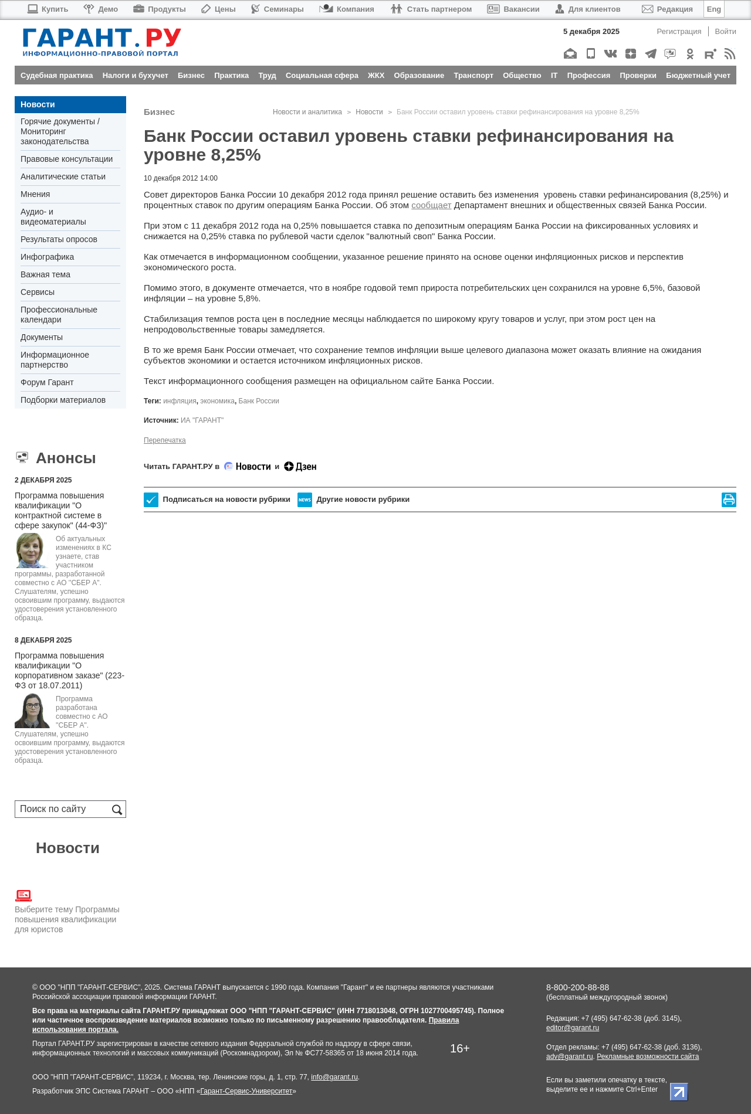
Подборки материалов (63, 400)
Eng (714, 9)
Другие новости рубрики (353, 500)
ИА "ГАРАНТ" (202, 420)
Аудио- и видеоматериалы (53, 216)
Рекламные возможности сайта (648, 1056)
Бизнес (159, 112)
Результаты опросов (59, 239)
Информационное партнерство (55, 359)
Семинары (277, 9)
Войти (725, 31)
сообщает (431, 205)
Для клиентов (588, 9)
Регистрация (679, 31)
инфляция (180, 401)
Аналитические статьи (63, 176)
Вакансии (513, 9)
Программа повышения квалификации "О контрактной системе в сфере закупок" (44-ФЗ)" (61, 510)
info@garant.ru (334, 1077)
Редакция (667, 9)
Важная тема (45, 274)
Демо (100, 9)
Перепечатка (165, 440)
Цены (218, 9)
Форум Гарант (47, 382)
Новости (38, 104)
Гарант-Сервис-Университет (246, 1091)
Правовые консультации (67, 159)
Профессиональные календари (59, 314)
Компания (346, 9)
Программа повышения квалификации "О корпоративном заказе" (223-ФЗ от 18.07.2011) (69, 670)
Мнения (35, 194)
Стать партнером (431, 9)
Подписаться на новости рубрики (217, 500)
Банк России (259, 401)
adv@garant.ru (569, 1056)
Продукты (159, 9)
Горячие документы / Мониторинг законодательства (60, 131)
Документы (42, 337)
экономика (217, 401)
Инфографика (47, 256)
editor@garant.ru (572, 1028)
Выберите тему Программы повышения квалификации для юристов (67, 910)
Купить (47, 9)
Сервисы (38, 292)
